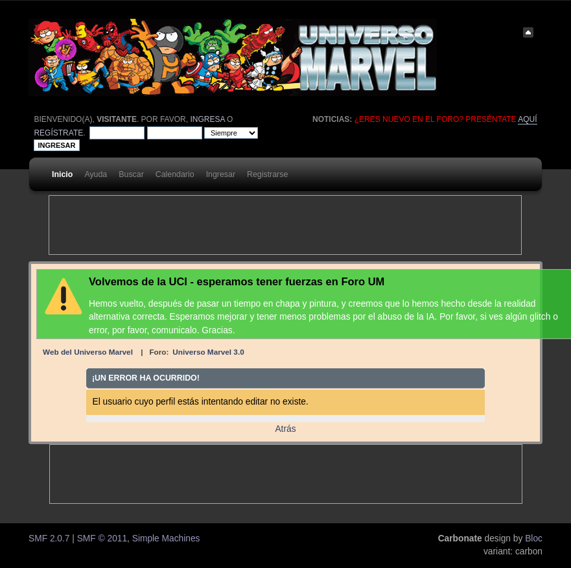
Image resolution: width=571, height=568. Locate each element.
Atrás (285, 429)
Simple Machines (166, 538)
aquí (527, 119)
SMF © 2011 (102, 538)
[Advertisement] (285, 225)
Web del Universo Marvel (88, 352)
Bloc (533, 538)
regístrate (58, 132)
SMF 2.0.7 (49, 538)
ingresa (207, 119)
